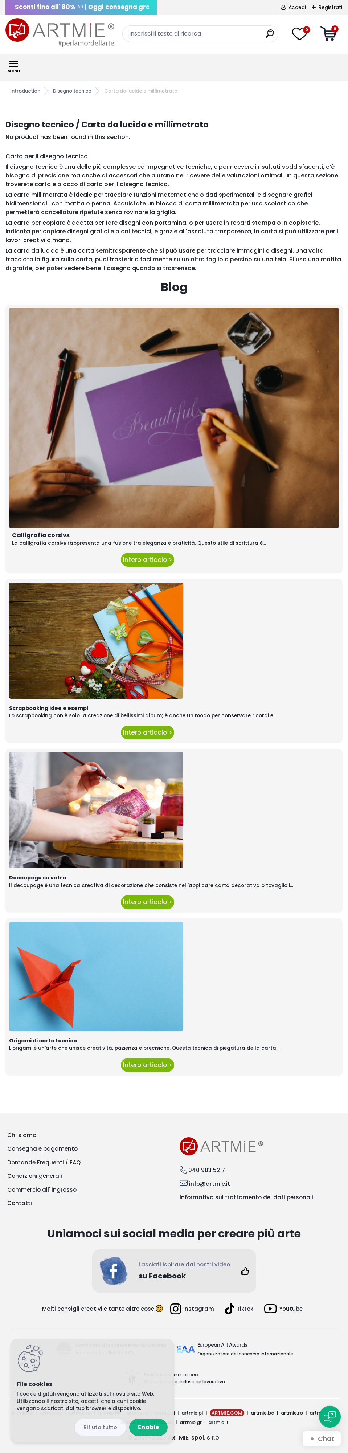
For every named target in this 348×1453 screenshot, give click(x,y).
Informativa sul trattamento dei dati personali (246, 1197)
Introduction (25, 90)
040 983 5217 (206, 1170)
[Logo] (59, 33)
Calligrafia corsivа (41, 535)
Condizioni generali (34, 1176)
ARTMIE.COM (227, 1412)
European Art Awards (222, 1344)
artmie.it (218, 1422)
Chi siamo (21, 1135)
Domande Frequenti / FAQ (44, 1162)
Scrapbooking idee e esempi (48, 708)
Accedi (297, 7)
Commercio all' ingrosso (42, 1189)
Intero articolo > (147, 559)
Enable (148, 1427)
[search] (270, 36)
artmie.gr (191, 1422)
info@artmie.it (209, 1184)
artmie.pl (192, 1412)
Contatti (19, 1203)
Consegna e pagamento (42, 1148)
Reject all (100, 1427)
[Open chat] (330, 1417)
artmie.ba (262, 1412)
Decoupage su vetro (37, 877)
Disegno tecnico (72, 90)
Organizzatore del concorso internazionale (245, 1354)
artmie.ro (292, 1412)
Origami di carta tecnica (43, 1040)
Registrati (330, 7)
